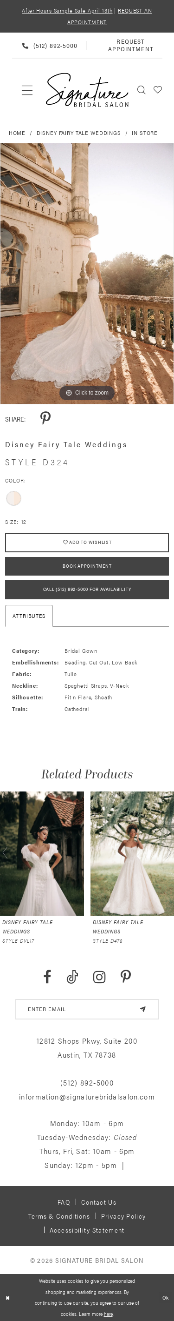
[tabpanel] (87, 273)
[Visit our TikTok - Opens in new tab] (72, 978)
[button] (158, 90)
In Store (145, 132)
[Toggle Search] (142, 90)
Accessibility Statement (87, 1230)
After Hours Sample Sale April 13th (67, 10)
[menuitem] (27, 90)
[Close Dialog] (8, 1297)
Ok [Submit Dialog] (165, 1297)
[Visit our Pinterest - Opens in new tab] (126, 978)
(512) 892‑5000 (87, 1083)
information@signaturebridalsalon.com (87, 1097)
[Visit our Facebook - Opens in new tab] (47, 978)
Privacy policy (123, 1216)
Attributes (29, 616)
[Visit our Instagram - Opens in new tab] (99, 978)
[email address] (87, 1009)
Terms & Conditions (59, 1216)
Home (17, 132)
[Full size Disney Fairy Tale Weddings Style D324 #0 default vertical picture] (87, 273)
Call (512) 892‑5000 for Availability (87, 590)
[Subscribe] (143, 1009)
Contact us (98, 1202)
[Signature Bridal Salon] (87, 90)
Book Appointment (87, 566)
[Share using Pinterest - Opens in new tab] (45, 419)
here (108, 1313)
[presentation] (42, 854)
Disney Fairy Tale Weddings (79, 132)
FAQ (64, 1202)
